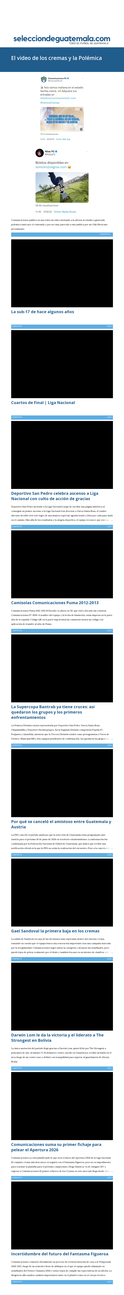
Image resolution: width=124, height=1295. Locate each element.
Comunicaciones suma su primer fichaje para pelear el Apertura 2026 (56, 1147)
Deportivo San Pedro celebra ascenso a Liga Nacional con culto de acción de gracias (54, 496)
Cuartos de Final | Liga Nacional (43, 402)
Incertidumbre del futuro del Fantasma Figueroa (59, 1254)
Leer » (109, 326)
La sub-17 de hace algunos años (42, 311)
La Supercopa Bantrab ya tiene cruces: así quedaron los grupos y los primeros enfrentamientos (53, 712)
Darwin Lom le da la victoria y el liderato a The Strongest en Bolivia (57, 1037)
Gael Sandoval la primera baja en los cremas (55, 931)
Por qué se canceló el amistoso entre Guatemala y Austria (61, 824)
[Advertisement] (62, 15)
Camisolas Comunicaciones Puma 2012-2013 (55, 602)
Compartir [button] (105, 234)
